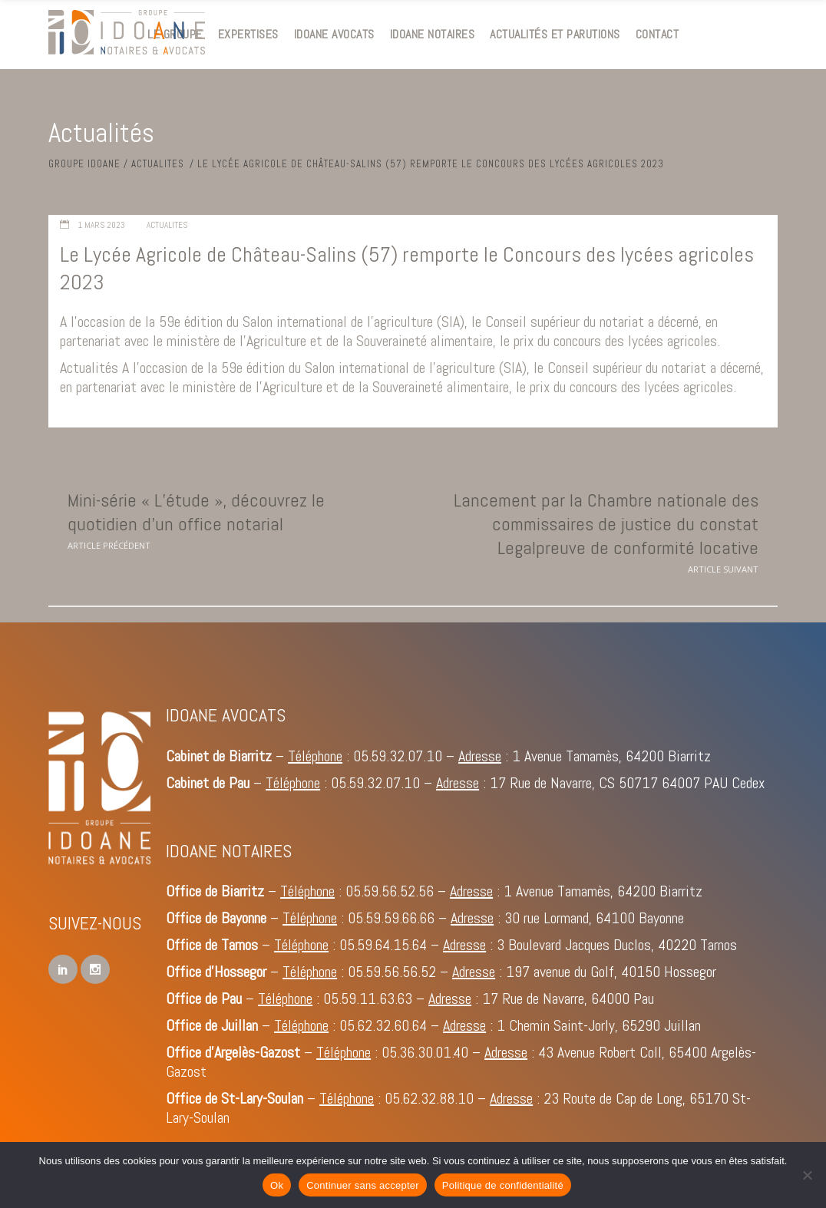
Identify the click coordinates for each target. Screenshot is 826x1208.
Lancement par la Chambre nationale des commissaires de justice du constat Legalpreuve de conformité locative (606, 523)
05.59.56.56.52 (392, 972)
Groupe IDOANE (84, 164)
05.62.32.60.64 (383, 1025)
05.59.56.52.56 (389, 891)
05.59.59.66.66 (391, 918)
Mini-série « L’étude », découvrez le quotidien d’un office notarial (196, 512)
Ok (276, 1185)
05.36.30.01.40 (425, 1052)
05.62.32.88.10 (429, 1098)
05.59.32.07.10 (397, 756)
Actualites (157, 164)
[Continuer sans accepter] (806, 1175)
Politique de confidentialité (502, 1185)
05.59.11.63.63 (367, 998)
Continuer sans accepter (362, 1185)
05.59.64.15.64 (383, 945)
